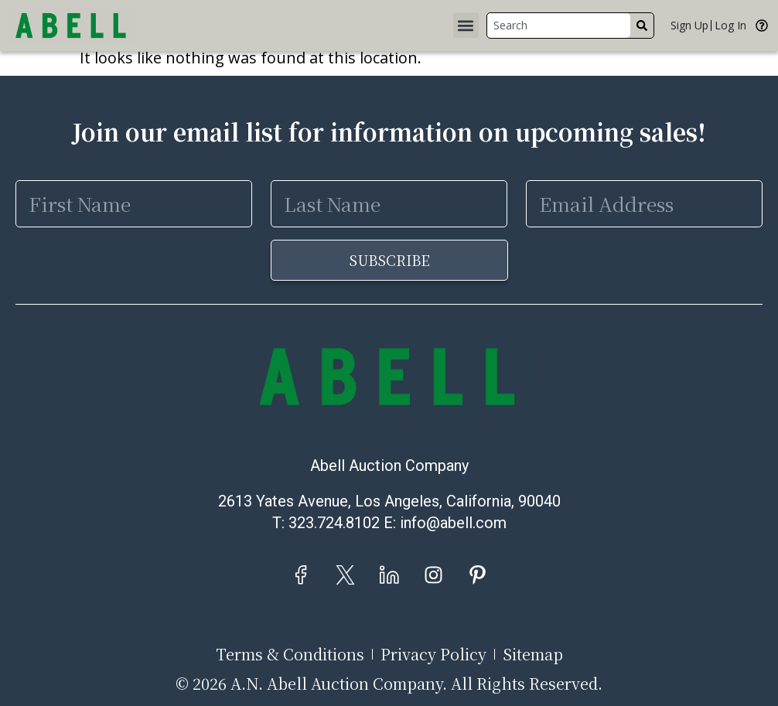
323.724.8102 (334, 522)
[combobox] (558, 25)
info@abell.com (453, 522)
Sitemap (533, 654)
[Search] (641, 25)
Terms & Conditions (290, 654)
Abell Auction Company (389, 465)
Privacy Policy (433, 654)
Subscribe (389, 260)
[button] (466, 25)
